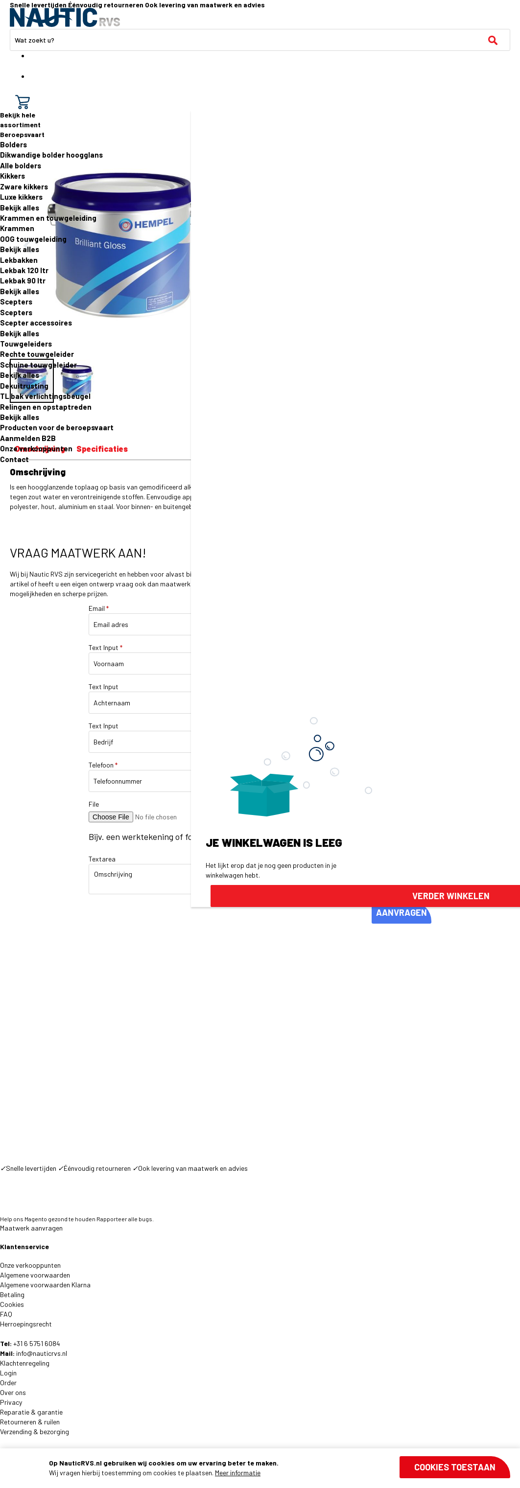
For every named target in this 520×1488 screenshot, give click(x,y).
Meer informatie (237, 1472)
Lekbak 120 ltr (24, 270)
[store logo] (65, 17)
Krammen (17, 228)
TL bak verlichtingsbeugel (45, 396)
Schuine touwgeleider (38, 364)
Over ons (13, 1392)
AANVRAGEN (401, 912)
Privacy (11, 1402)
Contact (14, 459)
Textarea (102, 859)
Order (8, 1382)
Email (99, 608)
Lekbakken (19, 260)
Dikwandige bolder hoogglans (51, 154)
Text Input (105, 647)
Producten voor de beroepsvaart (57, 427)
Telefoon (103, 765)
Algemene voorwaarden (35, 1275)
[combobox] (260, 40)
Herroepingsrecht (26, 1324)
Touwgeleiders (26, 343)
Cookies (12, 1304)
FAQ (6, 1314)
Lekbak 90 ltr (23, 280)
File (94, 804)
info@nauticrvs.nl (41, 1353)
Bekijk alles (19, 207)
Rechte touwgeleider (37, 353)
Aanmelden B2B (28, 438)
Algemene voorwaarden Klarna (45, 1284)
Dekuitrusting (24, 385)
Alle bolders (20, 165)
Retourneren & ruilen (30, 1422)
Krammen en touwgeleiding (48, 217)
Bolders (13, 144)
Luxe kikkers (21, 196)
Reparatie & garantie (31, 1412)
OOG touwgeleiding (33, 238)
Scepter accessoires (36, 322)
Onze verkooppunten (36, 448)
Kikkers (12, 175)
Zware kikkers (24, 186)
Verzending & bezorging (34, 1431)
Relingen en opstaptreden (46, 406)
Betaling (12, 1294)
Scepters (16, 301)
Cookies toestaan (455, 1467)
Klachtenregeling (24, 1363)
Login (8, 1373)
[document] (279, 1468)
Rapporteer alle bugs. (125, 1218)
